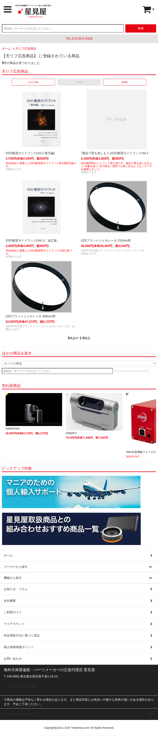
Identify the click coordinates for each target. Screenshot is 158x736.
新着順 (125, 82)
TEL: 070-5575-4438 (21, 686)
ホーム (6, 48)
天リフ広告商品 (25, 48)
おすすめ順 (33, 82)
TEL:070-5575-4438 (79, 38)
